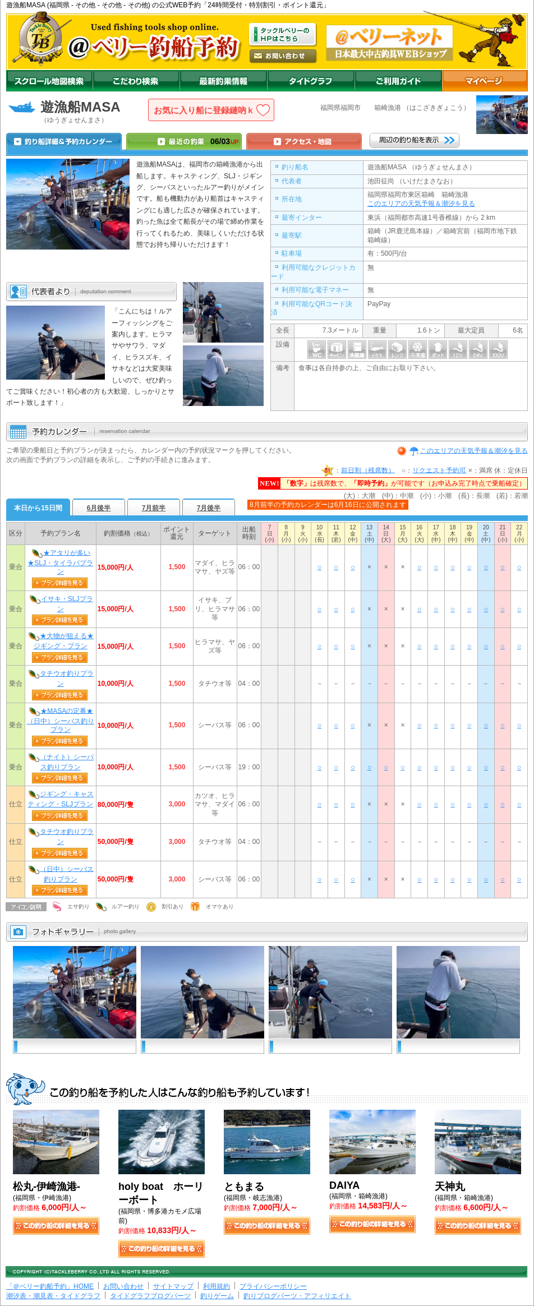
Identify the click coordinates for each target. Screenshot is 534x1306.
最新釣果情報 (223, 80)
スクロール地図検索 (49, 80)
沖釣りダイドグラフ (311, 80)
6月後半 (99, 508)
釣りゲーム (217, 1296)
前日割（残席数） (368, 470)
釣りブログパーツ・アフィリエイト (297, 1296)
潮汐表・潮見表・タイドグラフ (53, 1296)
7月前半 (154, 508)
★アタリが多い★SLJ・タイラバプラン (60, 561)
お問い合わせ (123, 1286)
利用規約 (216, 1286)
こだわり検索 (136, 80)
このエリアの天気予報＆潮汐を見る (421, 203)
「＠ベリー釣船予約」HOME (50, 1286)
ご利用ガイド (398, 80)
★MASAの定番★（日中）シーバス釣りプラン (60, 720)
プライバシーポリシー (273, 1286)
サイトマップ (173, 1286)
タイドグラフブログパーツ (150, 1296)
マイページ (485, 80)
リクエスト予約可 (439, 470)
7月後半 (209, 508)
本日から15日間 (38, 508)
